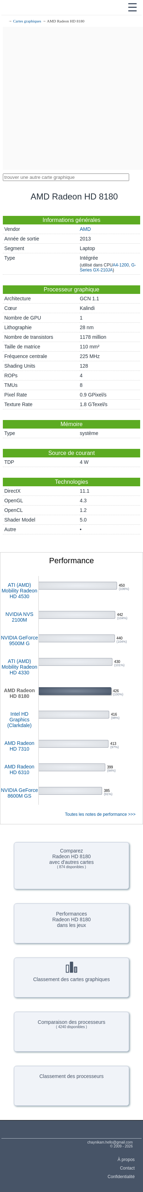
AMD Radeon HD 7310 (20, 746)
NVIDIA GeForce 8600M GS (19, 793)
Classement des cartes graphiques (71, 972)
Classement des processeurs (71, 1076)
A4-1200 (121, 265)
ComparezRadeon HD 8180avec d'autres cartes (71, 858)
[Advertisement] (71, 98)
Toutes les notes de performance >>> (100, 814)
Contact (127, 1168)
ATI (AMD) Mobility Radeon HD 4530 (19, 590)
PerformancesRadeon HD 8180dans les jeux (71, 919)
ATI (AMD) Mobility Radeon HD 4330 (19, 666)
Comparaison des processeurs (71, 1024)
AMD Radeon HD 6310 (20, 769)
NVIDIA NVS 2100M (19, 617)
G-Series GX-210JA (108, 268)
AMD (85, 229)
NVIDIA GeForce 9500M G (19, 640)
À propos (126, 1159)
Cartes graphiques (27, 21)
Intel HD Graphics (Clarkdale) (19, 719)
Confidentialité (121, 1176)
